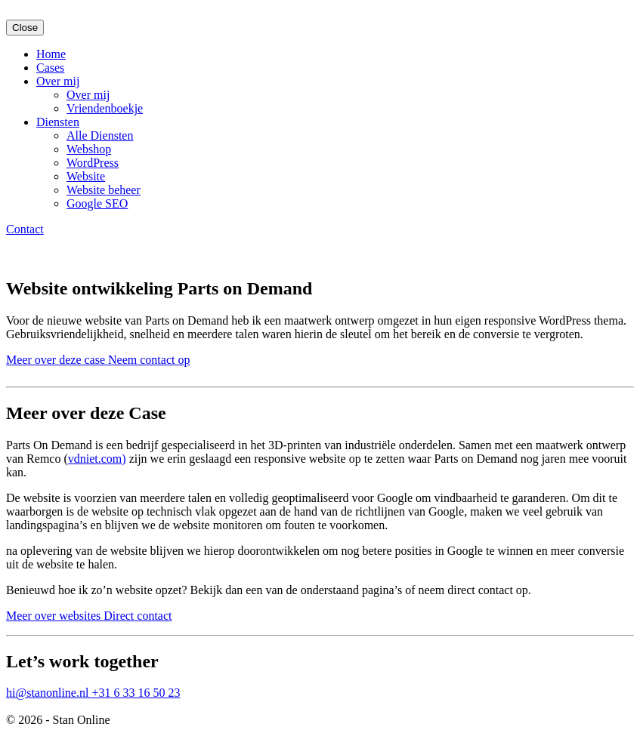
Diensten (57, 121)
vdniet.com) (97, 458)
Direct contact (138, 615)
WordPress (92, 162)
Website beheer (103, 189)
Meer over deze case (57, 359)
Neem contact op (149, 359)
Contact (25, 229)
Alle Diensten (99, 135)
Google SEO (97, 203)
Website (85, 176)
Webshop (88, 149)
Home (51, 54)
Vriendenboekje (104, 108)
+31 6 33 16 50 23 (135, 692)
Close (25, 27)
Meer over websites (55, 615)
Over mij (57, 81)
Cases (50, 67)
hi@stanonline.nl (48, 692)
